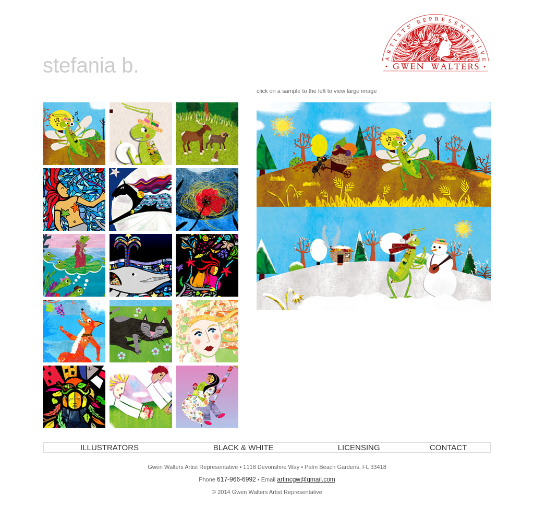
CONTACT (448, 447)
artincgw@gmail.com (306, 479)
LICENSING (359, 447)
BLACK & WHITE (243, 447)
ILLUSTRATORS (109, 447)
